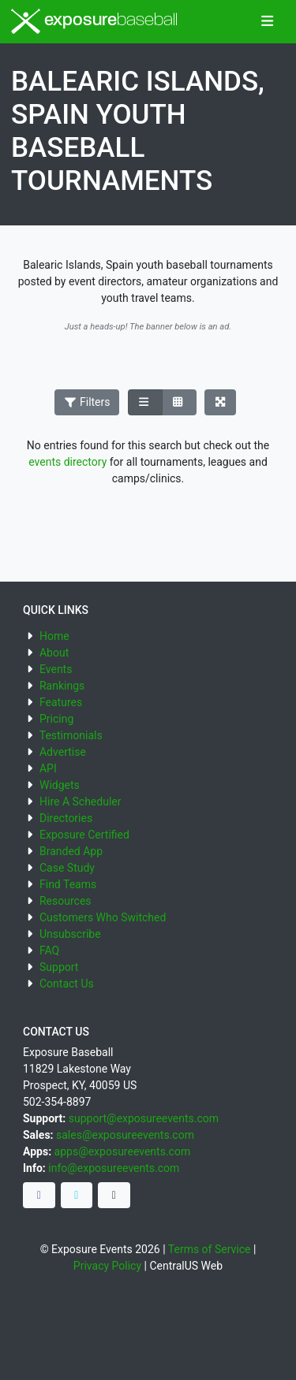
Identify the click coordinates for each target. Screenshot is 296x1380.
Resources (65, 901)
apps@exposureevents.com (122, 1151)
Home (54, 636)
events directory (67, 462)
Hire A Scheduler (80, 801)
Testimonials (71, 735)
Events (55, 669)
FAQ (49, 950)
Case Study (67, 867)
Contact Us (66, 983)
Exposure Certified (84, 834)
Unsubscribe (70, 934)
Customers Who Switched (102, 917)
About (54, 652)
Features (60, 702)
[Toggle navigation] (267, 22)
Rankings (61, 685)
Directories (65, 818)
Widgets (59, 785)
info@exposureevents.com (113, 1168)
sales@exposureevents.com (125, 1135)
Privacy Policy (107, 1265)
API (48, 768)
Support (58, 967)
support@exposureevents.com (144, 1118)
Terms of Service (209, 1249)
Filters (87, 402)
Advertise (62, 752)
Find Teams (67, 884)
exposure (94, 21)
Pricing (56, 718)
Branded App (71, 851)
